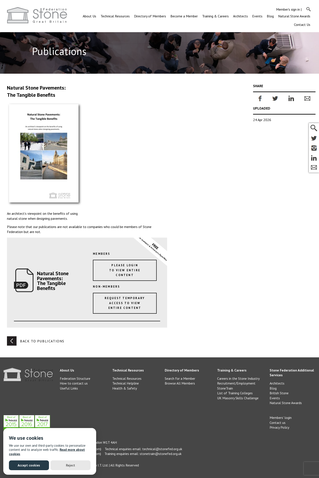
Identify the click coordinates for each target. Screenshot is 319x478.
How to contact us (74, 383)
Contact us (277, 422)
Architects (240, 16)
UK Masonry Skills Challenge (238, 398)
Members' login (281, 417)
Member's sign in (288, 9)
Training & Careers (215, 16)
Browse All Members (180, 383)
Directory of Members (150, 16)
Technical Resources (115, 16)
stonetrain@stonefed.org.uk (160, 453)
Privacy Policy (279, 427)
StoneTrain (225, 388)
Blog (270, 16)
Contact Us (302, 24)
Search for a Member (180, 378)
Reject (70, 465)
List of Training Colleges (235, 393)
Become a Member (184, 16)
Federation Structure (75, 378)
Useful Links (69, 388)
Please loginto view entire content (124, 270)
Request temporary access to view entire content (125, 303)
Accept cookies (29, 465)
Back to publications (35, 341)
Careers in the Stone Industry (238, 378)
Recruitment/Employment (236, 383)
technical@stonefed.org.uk (162, 449)
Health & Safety (124, 388)
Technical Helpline (125, 383)
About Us (89, 16)
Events (257, 16)
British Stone (279, 393)
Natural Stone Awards (294, 16)
